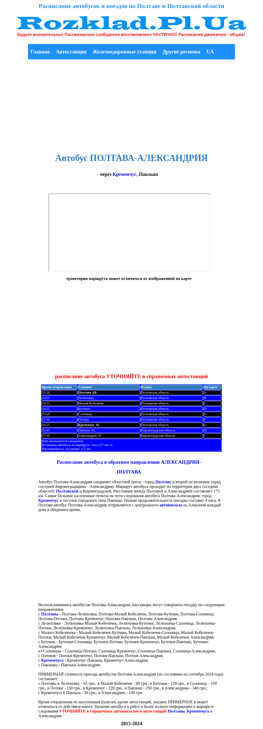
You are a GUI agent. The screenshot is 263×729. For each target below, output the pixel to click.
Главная (40, 51)
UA (210, 51)
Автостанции (71, 51)
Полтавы (49, 614)
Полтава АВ (87, 392)
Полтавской (67, 491)
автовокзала (170, 505)
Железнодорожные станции (124, 51)
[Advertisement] (131, 105)
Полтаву (163, 482)
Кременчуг (124, 174)
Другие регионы (181, 51)
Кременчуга (52, 660)
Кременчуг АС (89, 425)
